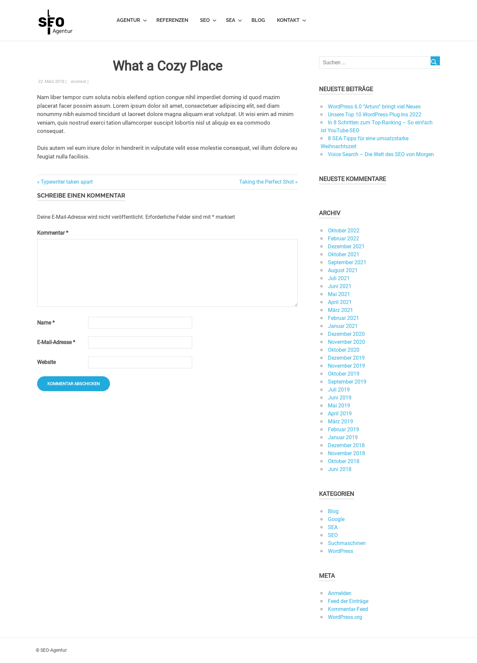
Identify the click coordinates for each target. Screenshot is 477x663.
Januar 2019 (343, 437)
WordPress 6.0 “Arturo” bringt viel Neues (374, 106)
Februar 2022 (343, 238)
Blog (258, 20)
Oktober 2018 (343, 461)
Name (46, 323)
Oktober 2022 (343, 230)
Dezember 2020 (346, 334)
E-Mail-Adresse (56, 342)
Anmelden (339, 593)
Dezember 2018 (346, 445)
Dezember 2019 (346, 358)
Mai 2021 (339, 294)
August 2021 (343, 270)
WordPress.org (345, 617)
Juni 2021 (339, 286)
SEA (234, 20)
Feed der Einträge (348, 601)
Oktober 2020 (343, 350)
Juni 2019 (339, 397)
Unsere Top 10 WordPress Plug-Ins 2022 (374, 114)
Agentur (132, 20)
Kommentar (52, 233)
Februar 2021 (343, 318)
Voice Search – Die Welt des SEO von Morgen (381, 154)
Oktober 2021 (343, 254)
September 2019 (347, 382)
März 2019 (340, 421)
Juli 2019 (339, 390)
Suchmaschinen (347, 543)
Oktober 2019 (343, 374)
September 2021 (347, 262)
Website (46, 362)
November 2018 (346, 453)
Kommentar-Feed (348, 609)
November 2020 (346, 342)
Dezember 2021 (346, 246)
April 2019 (340, 413)
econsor (78, 81)
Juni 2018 (339, 469)
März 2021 (340, 310)
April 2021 (340, 302)
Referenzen (172, 20)
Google (336, 519)
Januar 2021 (343, 326)
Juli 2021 (339, 278)
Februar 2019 (343, 429)
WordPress (340, 551)
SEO (208, 20)
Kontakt (291, 20)
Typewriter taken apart (66, 182)
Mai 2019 (339, 405)
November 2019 (346, 366)
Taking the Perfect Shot (266, 182)
